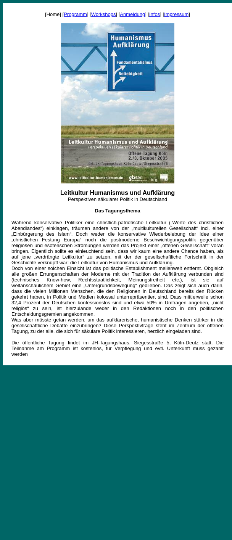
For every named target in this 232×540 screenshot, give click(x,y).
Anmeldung (132, 14)
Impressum (176, 14)
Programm (75, 14)
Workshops (103, 14)
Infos (154, 14)
